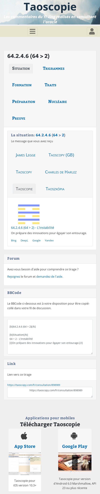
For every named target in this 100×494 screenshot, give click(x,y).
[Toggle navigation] (32, 31)
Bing (13, 240)
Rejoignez (13, 277)
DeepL (24, 240)
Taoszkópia (55, 189)
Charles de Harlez (61, 172)
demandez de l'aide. (49, 277)
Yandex (49, 240)
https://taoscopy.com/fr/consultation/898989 (33, 385)
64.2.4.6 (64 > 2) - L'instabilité (32, 227)
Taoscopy (24, 172)
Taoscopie (24, 189)
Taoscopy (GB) (61, 155)
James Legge (25, 155)
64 (38, 134)
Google (36, 240)
